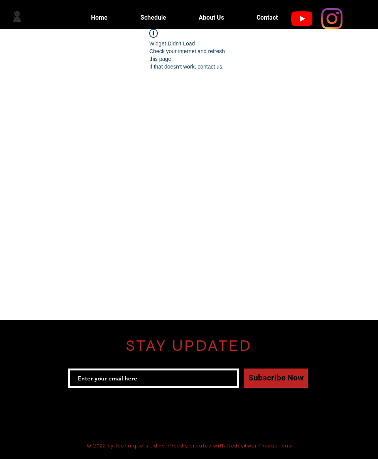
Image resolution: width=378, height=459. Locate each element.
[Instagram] (332, 18)
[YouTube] (301, 18)
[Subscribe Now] (276, 378)
